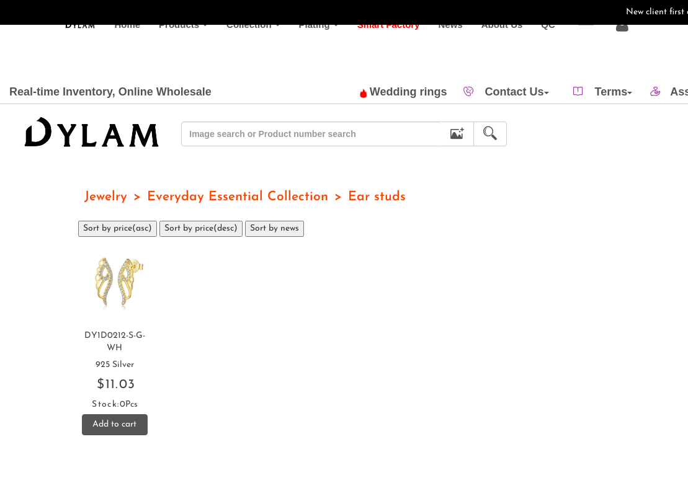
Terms (614, 92)
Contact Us (517, 92)
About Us (493, 49)
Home (118, 49)
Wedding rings (403, 92)
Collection (239, 49)
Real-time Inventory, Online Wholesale (110, 92)
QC (539, 49)
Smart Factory (379, 49)
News (441, 49)
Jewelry (105, 196)
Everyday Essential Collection (237, 196)
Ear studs (377, 196)
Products (170, 49)
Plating (305, 49)
